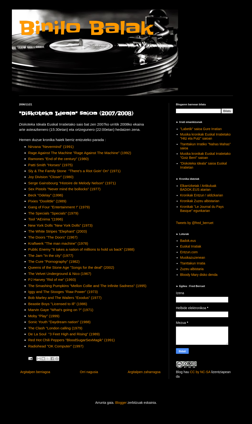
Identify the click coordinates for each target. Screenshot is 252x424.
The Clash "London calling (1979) (55, 328)
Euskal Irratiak (190, 246)
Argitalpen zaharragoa (144, 372)
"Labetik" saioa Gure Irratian (201, 129)
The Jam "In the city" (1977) (50, 255)
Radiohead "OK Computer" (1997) (56, 346)
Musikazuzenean (192, 257)
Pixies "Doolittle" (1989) (47, 201)
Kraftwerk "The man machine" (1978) (58, 243)
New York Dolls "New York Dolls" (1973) (60, 225)
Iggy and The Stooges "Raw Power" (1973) (63, 292)
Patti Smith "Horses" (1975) (50, 165)
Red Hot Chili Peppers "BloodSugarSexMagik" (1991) (71, 340)
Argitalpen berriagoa (35, 372)
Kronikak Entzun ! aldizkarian (201, 195)
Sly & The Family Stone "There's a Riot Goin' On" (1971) (74, 171)
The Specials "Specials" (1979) (53, 213)
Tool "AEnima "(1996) (45, 219)
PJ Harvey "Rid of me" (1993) (52, 280)
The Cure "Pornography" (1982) (54, 261)
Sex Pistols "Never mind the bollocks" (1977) (64, 189)
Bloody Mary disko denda (199, 275)
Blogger (120, 403)
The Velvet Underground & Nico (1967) (59, 274)
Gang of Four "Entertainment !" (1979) (59, 207)
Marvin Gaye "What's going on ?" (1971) (60, 310)
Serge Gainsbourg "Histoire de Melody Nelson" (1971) (72, 183)
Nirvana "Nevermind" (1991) (51, 147)
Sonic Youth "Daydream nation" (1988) (59, 322)
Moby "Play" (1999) (44, 316)
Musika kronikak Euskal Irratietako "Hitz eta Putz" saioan (205, 136)
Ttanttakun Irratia (192, 263)
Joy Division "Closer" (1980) (51, 177)
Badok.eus (188, 241)
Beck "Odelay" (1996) (45, 195)
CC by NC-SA (200, 372)
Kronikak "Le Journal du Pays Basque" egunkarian (202, 209)
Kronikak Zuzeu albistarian (199, 201)
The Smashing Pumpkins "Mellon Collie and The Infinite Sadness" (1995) (87, 286)
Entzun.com (189, 252)
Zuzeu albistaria (192, 269)
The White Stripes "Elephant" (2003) (57, 231)
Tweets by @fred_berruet (194, 223)
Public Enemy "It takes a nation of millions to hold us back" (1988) (81, 249)
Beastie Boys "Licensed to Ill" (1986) (57, 304)
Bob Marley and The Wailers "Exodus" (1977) (65, 298)
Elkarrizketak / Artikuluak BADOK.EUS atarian (198, 188)
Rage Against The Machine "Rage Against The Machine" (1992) (79, 153)
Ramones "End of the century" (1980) (58, 159)
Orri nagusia (89, 372)
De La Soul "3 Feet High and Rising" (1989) (64, 334)
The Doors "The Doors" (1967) (53, 237)
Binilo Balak (86, 28)
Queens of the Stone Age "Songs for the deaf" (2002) (71, 267)
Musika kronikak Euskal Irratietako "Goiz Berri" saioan (205, 156)
